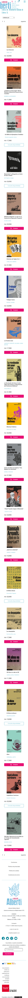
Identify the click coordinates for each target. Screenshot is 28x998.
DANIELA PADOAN (8, 471)
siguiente (23, 21)
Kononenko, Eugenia (11, 593)
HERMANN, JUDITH (11, 757)
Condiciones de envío (14, 875)
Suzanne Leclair (8, 511)
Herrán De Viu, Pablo (11, 429)
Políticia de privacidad (14, 866)
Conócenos (14, 862)
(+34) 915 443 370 (14, 929)
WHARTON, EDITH (11, 715)
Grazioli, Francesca (11, 798)
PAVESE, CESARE (11, 302)
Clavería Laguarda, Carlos (11, 137)
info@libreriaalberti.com (14, 933)
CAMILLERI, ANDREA (11, 261)
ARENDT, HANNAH (11, 552)
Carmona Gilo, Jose (11, 634)
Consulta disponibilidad (14, 145)
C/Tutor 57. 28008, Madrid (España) (14, 925)
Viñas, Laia (9, 52)
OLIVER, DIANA (7, 220)
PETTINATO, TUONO (9, 178)
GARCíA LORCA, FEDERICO (13, 675)
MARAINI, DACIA (8, 842)
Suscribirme (8, 953)
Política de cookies (14, 870)
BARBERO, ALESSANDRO (10, 96)
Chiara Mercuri (7, 388)
